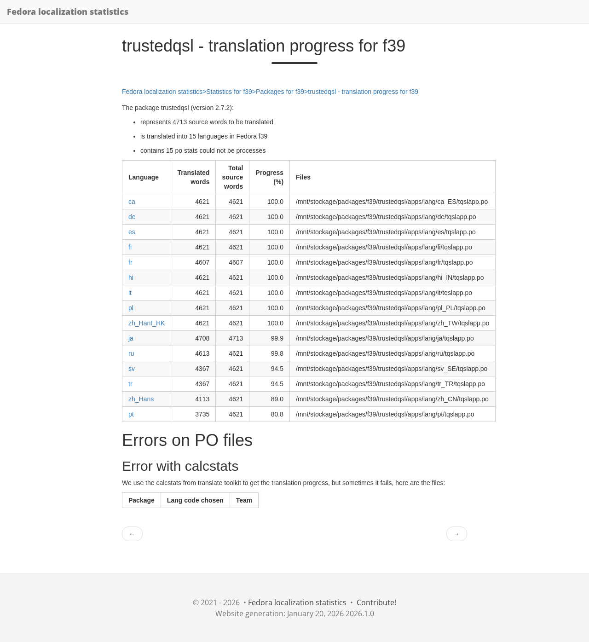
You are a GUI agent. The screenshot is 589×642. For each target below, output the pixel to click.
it (130, 292)
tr (130, 384)
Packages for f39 (280, 91)
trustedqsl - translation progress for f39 (363, 91)
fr (130, 262)
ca (131, 201)
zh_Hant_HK (146, 323)
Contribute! (376, 602)
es (131, 232)
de (132, 216)
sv (131, 368)
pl (130, 308)
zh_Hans (141, 399)
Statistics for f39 (229, 91)
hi (130, 277)
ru (131, 353)
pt (131, 414)
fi (130, 247)
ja (130, 338)
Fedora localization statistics (67, 11)
